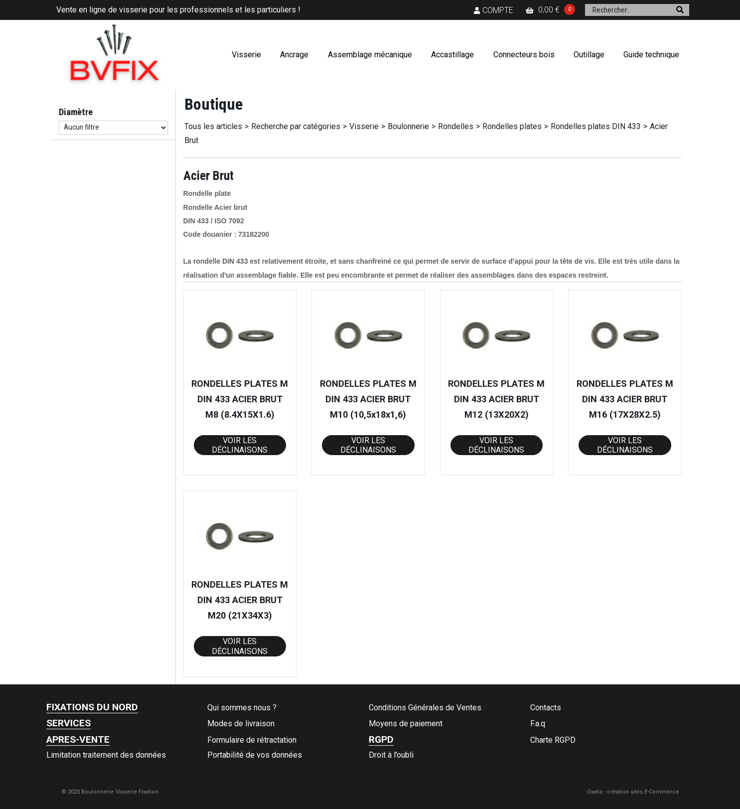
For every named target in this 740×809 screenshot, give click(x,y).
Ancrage (294, 54)
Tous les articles (213, 126)
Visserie (246, 54)
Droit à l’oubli (391, 755)
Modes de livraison (241, 723)
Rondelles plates (512, 126)
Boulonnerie (408, 126)
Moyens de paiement (406, 723)
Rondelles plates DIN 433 (596, 126)
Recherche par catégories (295, 126)
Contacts (545, 707)
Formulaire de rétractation (251, 740)
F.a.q (537, 723)
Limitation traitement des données (106, 755)
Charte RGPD (553, 740)
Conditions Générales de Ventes (425, 707)
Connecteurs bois (524, 54)
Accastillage (452, 54)
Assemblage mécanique (370, 54)
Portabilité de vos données (254, 755)
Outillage (589, 54)
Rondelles (455, 126)
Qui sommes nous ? (242, 707)
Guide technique (651, 54)
